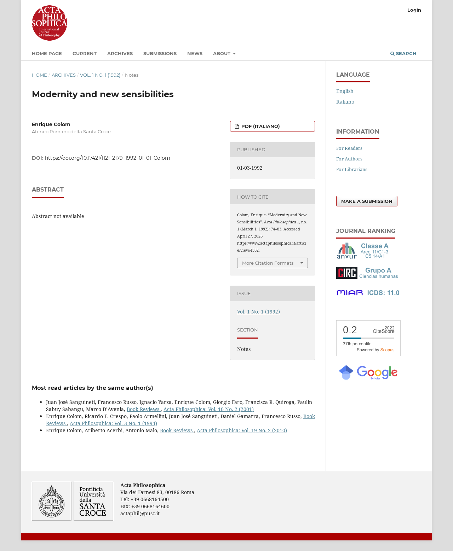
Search (403, 53)
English (345, 91)
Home (39, 75)
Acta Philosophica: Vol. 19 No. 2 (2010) (242, 430)
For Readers (349, 148)
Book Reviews (144, 409)
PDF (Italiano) (260, 126)
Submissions (160, 53)
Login (414, 10)
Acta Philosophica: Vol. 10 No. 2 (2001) (209, 409)
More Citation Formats (267, 263)
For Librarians (351, 169)
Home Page (47, 53)
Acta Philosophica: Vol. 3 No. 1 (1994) (113, 423)
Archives (120, 53)
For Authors (349, 159)
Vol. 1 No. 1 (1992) (100, 75)
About (222, 53)
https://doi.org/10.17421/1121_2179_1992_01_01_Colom (107, 158)
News (194, 53)
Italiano (345, 101)
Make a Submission (366, 201)
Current (85, 53)
